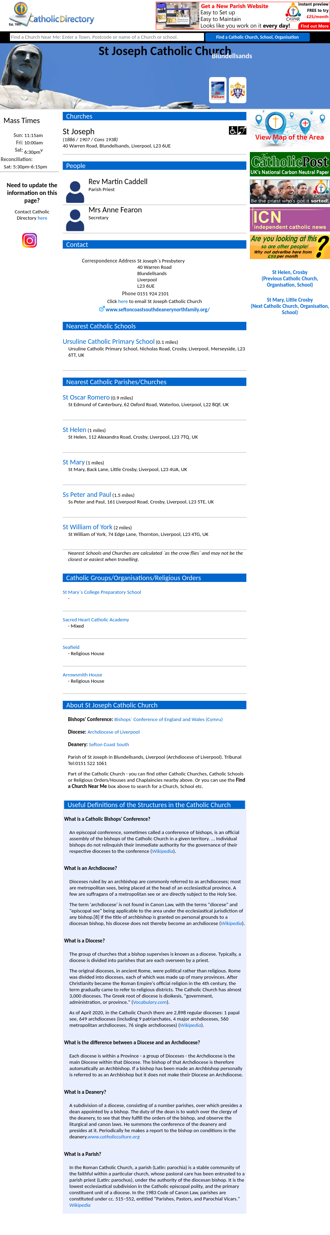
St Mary (74, 462)
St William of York (88, 527)
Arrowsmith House (82, 675)
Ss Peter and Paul (87, 494)
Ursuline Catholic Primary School (109, 341)
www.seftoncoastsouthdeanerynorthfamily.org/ (154, 309)
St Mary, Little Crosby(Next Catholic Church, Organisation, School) (290, 306)
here (42, 218)
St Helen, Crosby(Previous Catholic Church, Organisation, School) (290, 278)
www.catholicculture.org (114, 1137)
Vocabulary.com (150, 1002)
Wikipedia (162, 851)
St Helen (74, 429)
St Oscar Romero (86, 397)
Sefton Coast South (109, 744)
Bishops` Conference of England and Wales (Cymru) (168, 719)
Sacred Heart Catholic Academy (96, 619)
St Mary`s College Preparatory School (102, 592)
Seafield (71, 647)
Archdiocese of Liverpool (113, 732)
